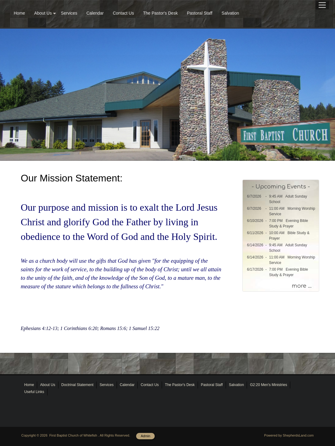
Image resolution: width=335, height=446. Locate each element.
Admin (145, 436)
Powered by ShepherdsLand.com (289, 435)
